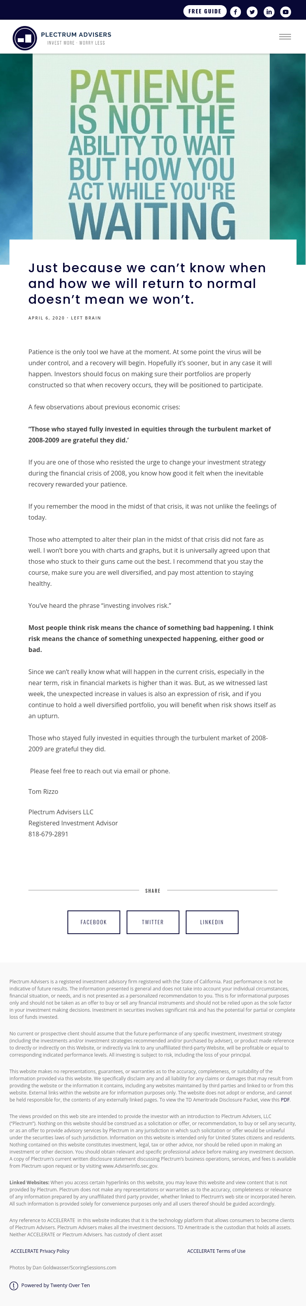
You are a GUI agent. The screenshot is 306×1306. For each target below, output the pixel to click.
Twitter (153, 922)
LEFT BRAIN (86, 318)
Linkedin (212, 922)
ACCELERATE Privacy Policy (40, 1251)
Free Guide (205, 11)
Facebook (94, 922)
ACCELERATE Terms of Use (215, 1251)
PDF (285, 1099)
